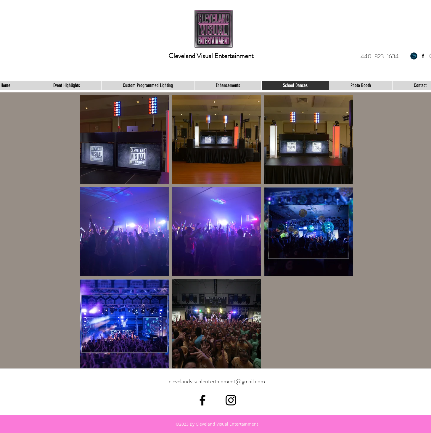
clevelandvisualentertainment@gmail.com (217, 381)
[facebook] (423, 56)
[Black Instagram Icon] (231, 400)
